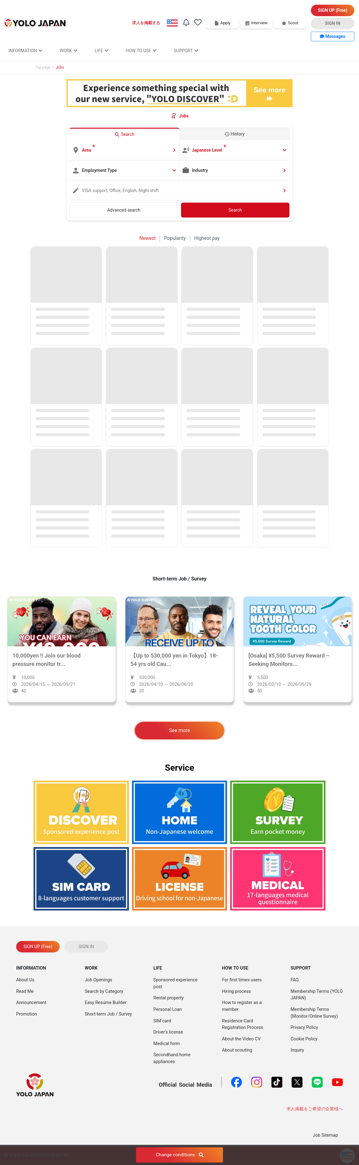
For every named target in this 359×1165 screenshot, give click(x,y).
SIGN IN (332, 23)
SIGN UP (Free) (333, 10)
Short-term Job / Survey (108, 1014)
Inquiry (297, 1050)
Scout (290, 23)
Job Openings (98, 980)
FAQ (295, 980)
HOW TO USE (141, 50)
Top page (43, 67)
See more (179, 730)
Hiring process (236, 991)
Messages (332, 36)
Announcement (31, 1002)
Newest (147, 238)
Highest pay (207, 238)
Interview (256, 23)
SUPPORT (186, 50)
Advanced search (123, 210)
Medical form (166, 1043)
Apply (222, 23)
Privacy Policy (304, 1027)
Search (235, 210)
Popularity (175, 238)
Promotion (26, 1014)
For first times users (242, 980)
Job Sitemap (325, 1135)
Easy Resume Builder (105, 1002)
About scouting (237, 1050)
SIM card (162, 1021)
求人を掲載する (146, 23)
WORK (68, 50)
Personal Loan (167, 1009)
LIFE (101, 50)
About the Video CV (241, 1039)
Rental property (168, 998)
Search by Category (104, 991)
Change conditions (179, 1155)
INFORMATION (25, 50)
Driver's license (168, 1032)
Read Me (25, 991)
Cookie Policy (304, 1039)
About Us (25, 980)
